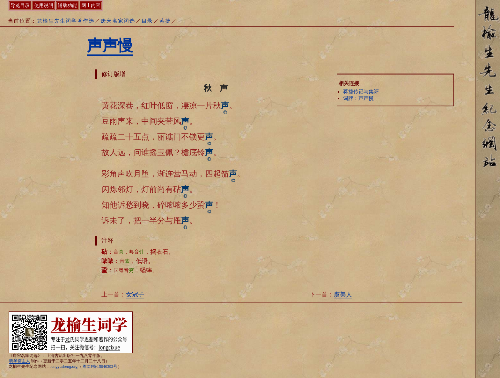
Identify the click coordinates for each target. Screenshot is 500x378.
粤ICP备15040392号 (99, 366)
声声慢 (110, 45)
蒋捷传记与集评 (361, 91)
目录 (147, 21)
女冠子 (135, 294)
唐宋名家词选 (118, 21)
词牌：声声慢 (358, 98)
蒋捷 (165, 21)
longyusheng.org (63, 366)
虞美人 (343, 294)
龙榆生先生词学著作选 (65, 21)
